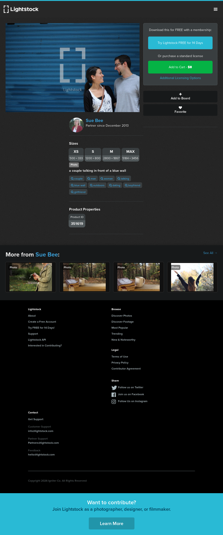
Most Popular (120, 328)
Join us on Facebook (131, 394)
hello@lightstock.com (41, 454)
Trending (117, 334)
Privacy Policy (120, 362)
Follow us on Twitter (130, 387)
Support (33, 334)
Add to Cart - (180, 67)
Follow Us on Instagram (132, 401)
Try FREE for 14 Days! (41, 328)
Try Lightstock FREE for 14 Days (180, 42)
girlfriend (78, 192)
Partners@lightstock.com (43, 443)
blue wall (78, 185)
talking (123, 178)
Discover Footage (123, 322)
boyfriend (132, 185)
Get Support (35, 419)
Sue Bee (94, 120)
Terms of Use (120, 356)
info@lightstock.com (40, 431)
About (32, 316)
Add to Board (180, 97)
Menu (215, 9)
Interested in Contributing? (45, 345)
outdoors (97, 185)
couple (77, 178)
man (91, 178)
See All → (210, 253)
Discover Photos (122, 316)
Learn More (111, 523)
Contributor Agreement (126, 368)
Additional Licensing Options (180, 78)
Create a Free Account (42, 322)
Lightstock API (37, 340)
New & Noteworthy (123, 340)
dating (114, 185)
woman (107, 178)
